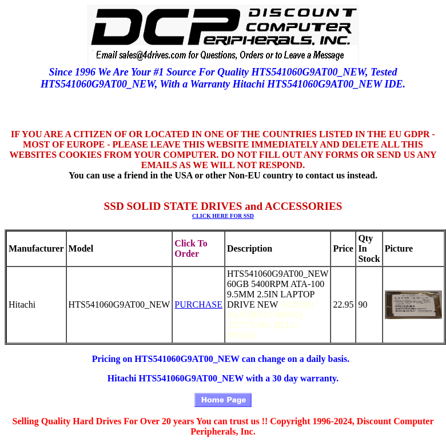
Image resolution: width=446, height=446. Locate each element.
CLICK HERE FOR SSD (223, 216)
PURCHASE (198, 304)
